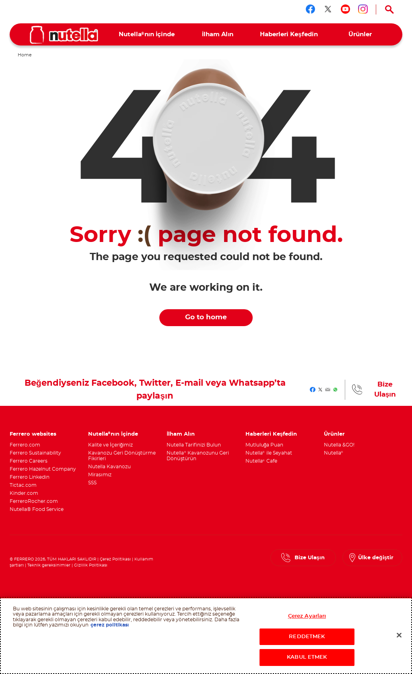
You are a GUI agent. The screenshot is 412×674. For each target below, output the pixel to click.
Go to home (206, 317)
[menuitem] (146, 34)
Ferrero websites (33, 434)
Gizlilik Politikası (90, 565)
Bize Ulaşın (385, 389)
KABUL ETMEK (307, 657)
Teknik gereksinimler (48, 565)
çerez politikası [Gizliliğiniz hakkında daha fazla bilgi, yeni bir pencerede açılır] (110, 624)
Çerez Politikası (115, 559)
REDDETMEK (307, 636)
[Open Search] (389, 9)
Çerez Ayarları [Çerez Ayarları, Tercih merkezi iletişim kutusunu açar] (307, 616)
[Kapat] (399, 635)
